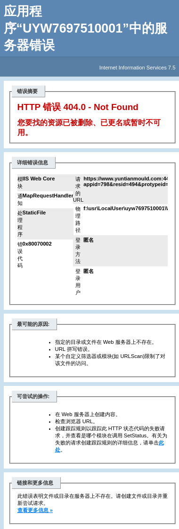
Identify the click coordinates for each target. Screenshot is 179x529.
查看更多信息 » (35, 510)
